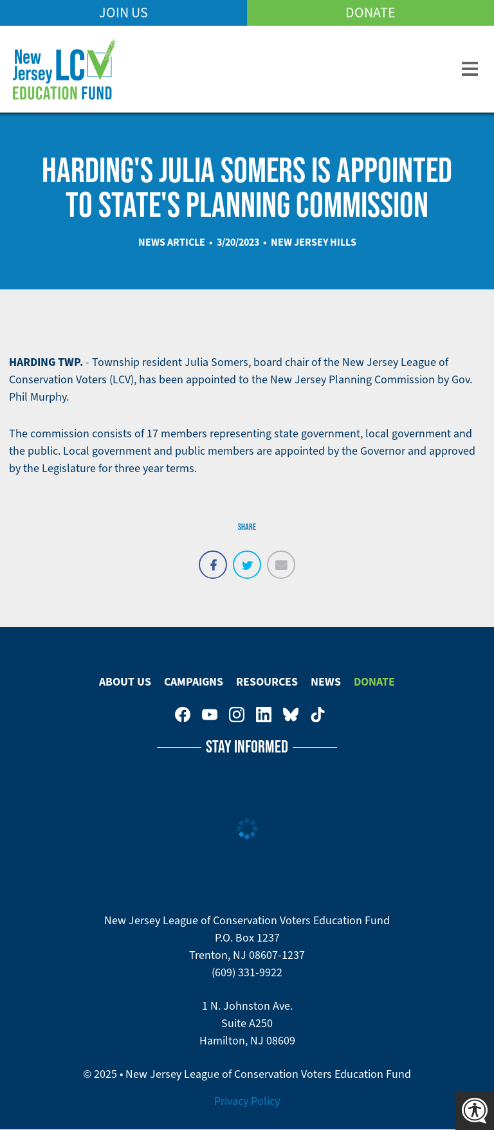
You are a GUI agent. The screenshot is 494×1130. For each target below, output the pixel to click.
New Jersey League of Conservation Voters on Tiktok (317, 714)
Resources (267, 681)
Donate (370, 12)
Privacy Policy (247, 1101)
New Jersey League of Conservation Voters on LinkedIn (263, 714)
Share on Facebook (213, 557)
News (326, 681)
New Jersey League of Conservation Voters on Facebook (182, 714)
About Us (125, 681)
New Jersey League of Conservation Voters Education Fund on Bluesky (290, 714)
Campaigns (193, 681)
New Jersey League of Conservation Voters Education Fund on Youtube (209, 714)
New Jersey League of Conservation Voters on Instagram (236, 714)
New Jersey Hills (313, 242)
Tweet (247, 557)
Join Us (123, 12)
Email (281, 557)
